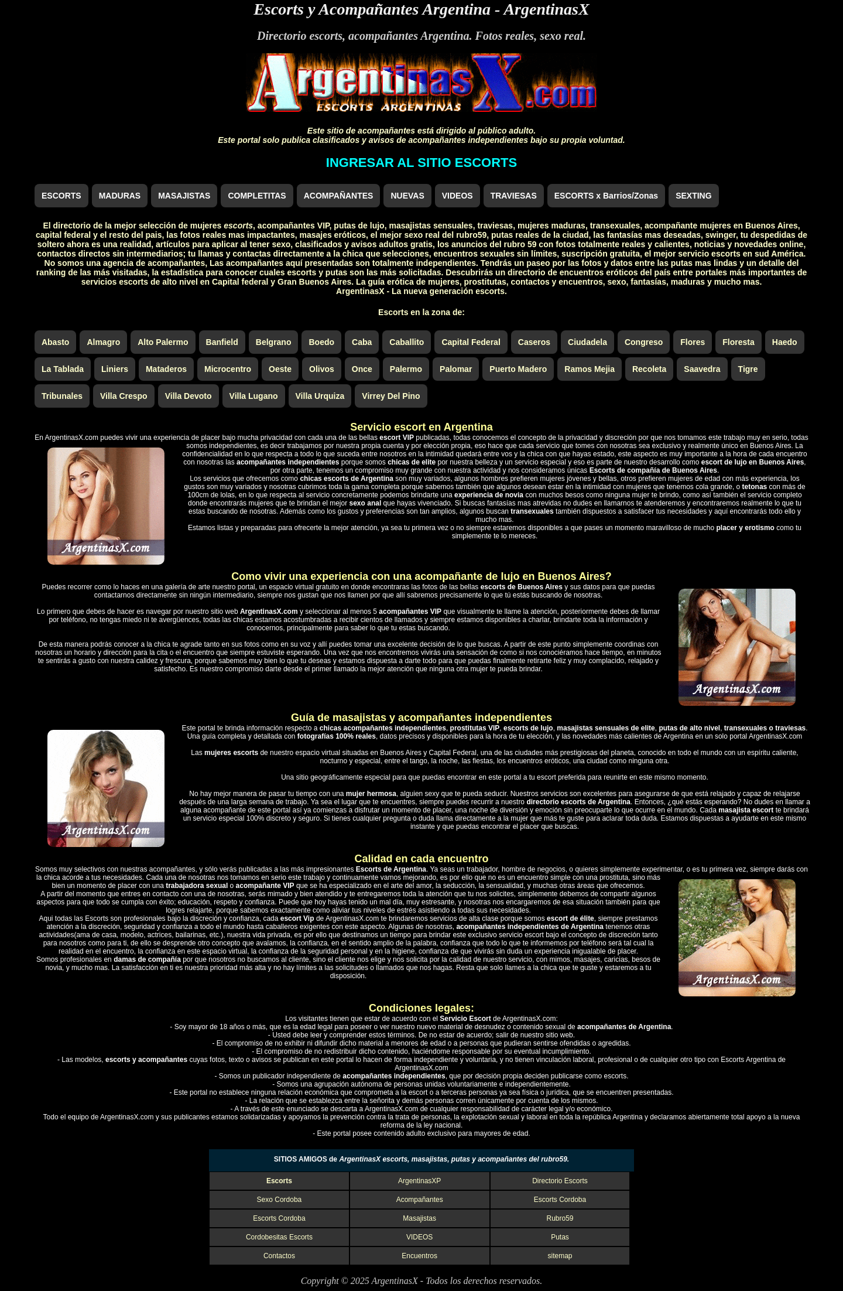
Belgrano (274, 342)
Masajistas (419, 1218)
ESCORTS (61, 195)
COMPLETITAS (257, 195)
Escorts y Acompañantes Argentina (372, 9)
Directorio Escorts (560, 1181)
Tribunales (62, 396)
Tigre (748, 369)
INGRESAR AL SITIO (421, 162)
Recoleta (649, 369)
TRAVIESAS (514, 195)
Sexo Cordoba (279, 1200)
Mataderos (166, 369)
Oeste (280, 369)
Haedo (784, 342)
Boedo (321, 342)
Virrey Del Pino (391, 396)
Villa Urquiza (320, 396)
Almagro (103, 342)
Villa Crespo (124, 396)
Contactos (279, 1256)
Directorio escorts (299, 35)
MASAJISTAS (184, 195)
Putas (560, 1237)
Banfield (222, 342)
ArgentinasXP (419, 1181)
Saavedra (702, 369)
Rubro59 (559, 1218)
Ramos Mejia (589, 369)
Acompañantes (419, 1200)
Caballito (406, 342)
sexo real (561, 35)
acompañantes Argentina (409, 35)
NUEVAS (407, 195)
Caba (362, 342)
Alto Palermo (163, 342)
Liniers (114, 369)
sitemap (559, 1256)
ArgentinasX (546, 9)
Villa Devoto (188, 396)
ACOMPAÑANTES (338, 195)
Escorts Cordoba (560, 1200)
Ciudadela (587, 342)
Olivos (321, 369)
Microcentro (227, 369)
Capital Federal (470, 342)
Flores (692, 342)
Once (362, 369)
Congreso (644, 342)
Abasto (55, 342)
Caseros (534, 342)
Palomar (456, 369)
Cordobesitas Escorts (279, 1237)
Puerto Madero (518, 369)
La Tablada (63, 369)
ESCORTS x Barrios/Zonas (606, 195)
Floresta (738, 342)
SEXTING (693, 195)
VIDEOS (457, 195)
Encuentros (419, 1256)
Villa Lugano (253, 396)
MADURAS (120, 195)
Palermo (406, 369)
